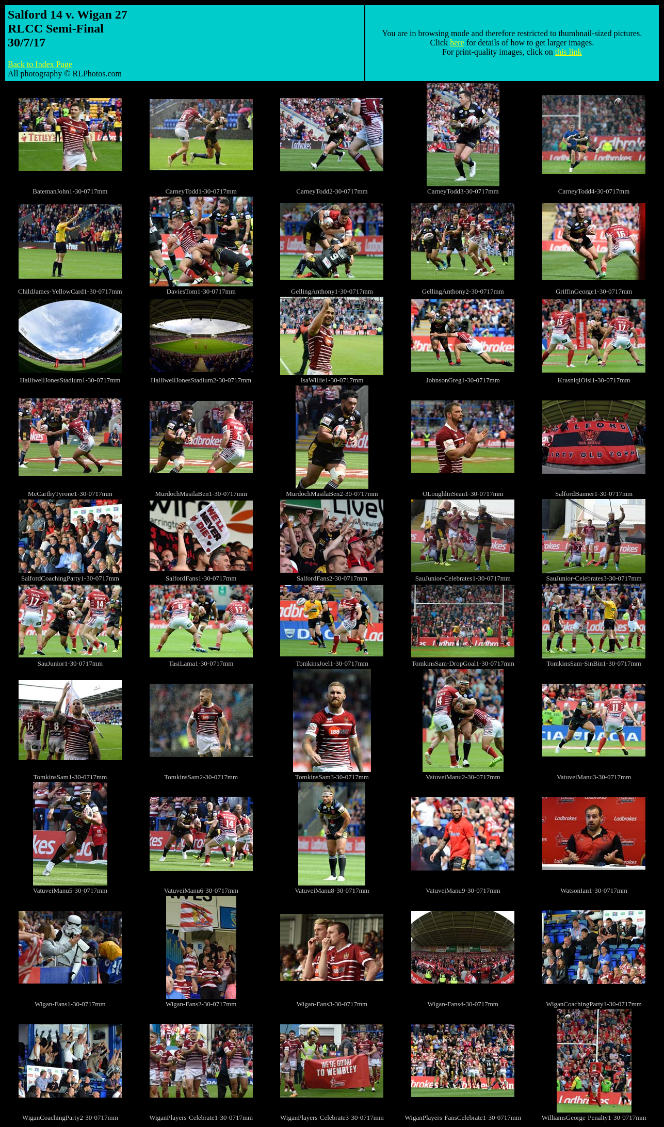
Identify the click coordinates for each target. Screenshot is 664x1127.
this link (568, 51)
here (457, 42)
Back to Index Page (40, 64)
